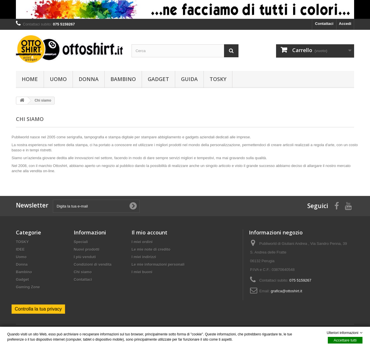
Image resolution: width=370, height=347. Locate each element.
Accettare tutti (345, 340)
